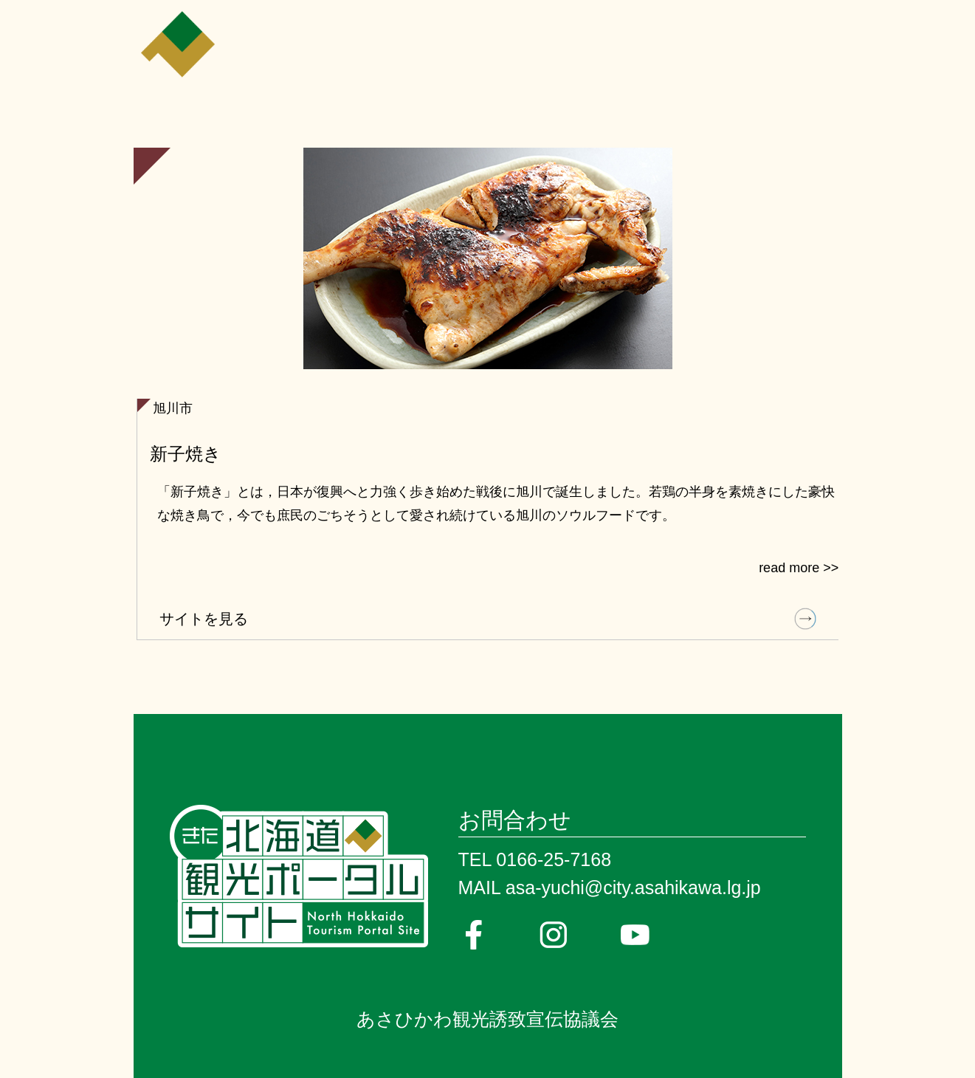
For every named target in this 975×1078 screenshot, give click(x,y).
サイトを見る (203, 619)
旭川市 (173, 408)
